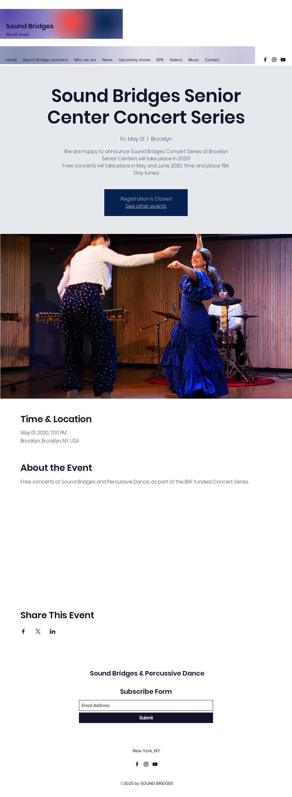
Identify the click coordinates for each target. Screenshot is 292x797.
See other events (146, 206)
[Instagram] (274, 60)
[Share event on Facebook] (23, 631)
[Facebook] (265, 60)
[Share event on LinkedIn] (52, 631)
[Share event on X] (38, 631)
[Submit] (146, 718)
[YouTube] (283, 60)
